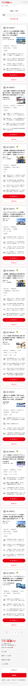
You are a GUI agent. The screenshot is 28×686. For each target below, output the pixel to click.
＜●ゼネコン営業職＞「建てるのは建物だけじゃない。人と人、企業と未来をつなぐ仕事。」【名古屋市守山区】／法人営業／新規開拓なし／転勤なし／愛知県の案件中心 (14, 399)
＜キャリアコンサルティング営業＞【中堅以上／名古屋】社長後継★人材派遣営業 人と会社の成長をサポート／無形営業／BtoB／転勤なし (14, 215)
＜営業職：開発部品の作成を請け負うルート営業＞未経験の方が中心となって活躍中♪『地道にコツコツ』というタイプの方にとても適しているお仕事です (14, 154)
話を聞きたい (14, 75)
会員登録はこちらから (14, 683)
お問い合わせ (14, 680)
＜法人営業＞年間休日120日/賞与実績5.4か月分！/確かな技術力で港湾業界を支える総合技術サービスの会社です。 (14, 94)
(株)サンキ (5, 157)
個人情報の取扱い (22, 680)
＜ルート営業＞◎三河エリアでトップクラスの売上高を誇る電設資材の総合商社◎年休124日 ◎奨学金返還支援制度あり (14, 458)
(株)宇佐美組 (6, 402)
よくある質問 (4, 664)
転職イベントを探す (6, 655)
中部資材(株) (6, 97)
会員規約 (3, 680)
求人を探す (4, 651)
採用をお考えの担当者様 (7, 647)
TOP (2, 5)
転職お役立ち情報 (5, 659)
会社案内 (8, 680)
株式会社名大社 (6, 38)
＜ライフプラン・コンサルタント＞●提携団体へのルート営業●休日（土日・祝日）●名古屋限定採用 (14, 578)
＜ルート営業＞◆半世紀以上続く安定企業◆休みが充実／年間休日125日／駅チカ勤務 (14, 338)
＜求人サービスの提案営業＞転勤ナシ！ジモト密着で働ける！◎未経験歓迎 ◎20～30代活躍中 (14, 33)
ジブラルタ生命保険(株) (8, 583)
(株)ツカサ (5, 342)
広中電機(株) (6, 461)
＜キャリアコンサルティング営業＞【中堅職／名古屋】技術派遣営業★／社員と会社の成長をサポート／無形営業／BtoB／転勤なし (14, 518)
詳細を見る (14, 79)
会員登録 (14, 675)
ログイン (14, 670)
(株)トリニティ (6, 219)
